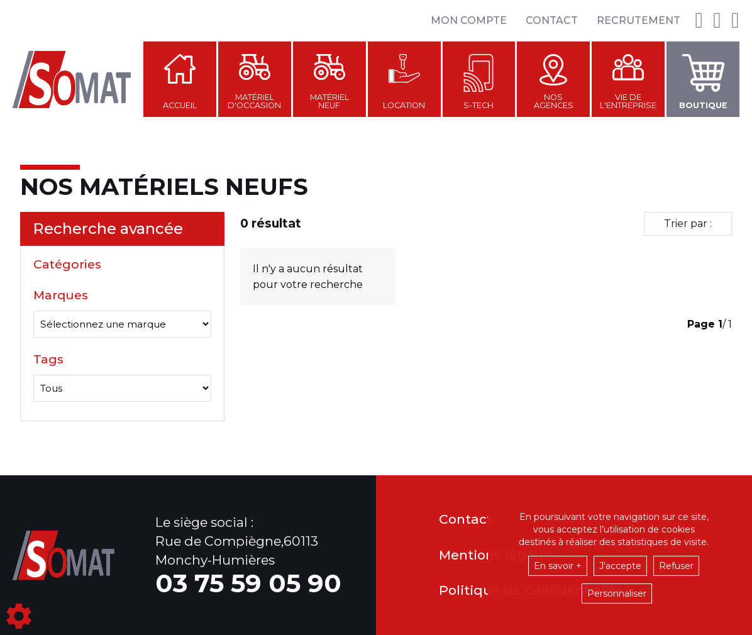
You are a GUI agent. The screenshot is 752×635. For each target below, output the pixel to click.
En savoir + (558, 566)
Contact (552, 20)
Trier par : (688, 223)
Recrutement (638, 20)
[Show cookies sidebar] (18, 616)
